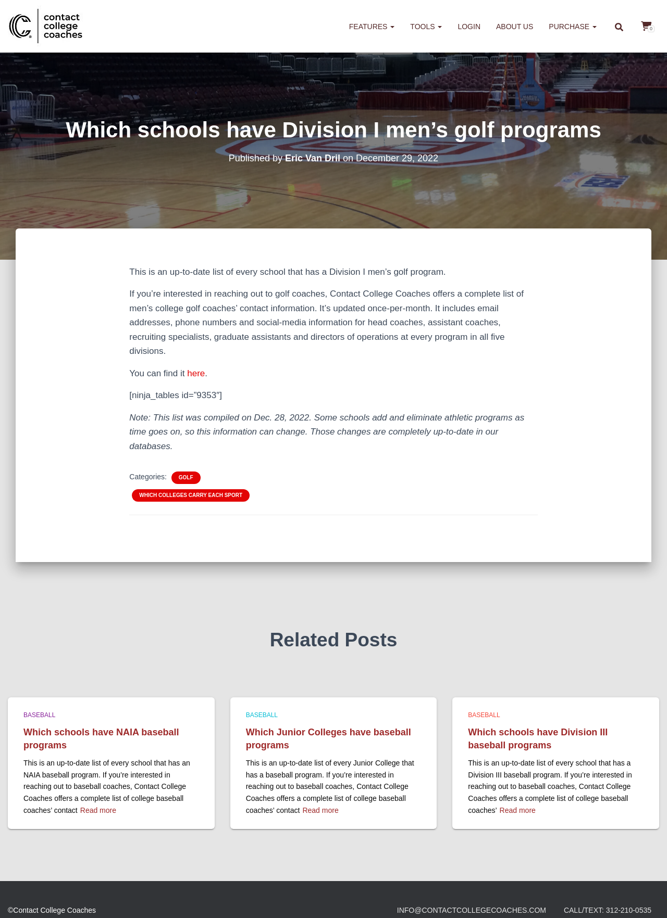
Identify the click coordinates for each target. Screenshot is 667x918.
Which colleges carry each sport (190, 495)
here (196, 373)
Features (372, 26)
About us (514, 26)
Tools (426, 26)
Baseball (39, 715)
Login (469, 26)
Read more (98, 810)
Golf (186, 477)
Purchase (573, 26)
